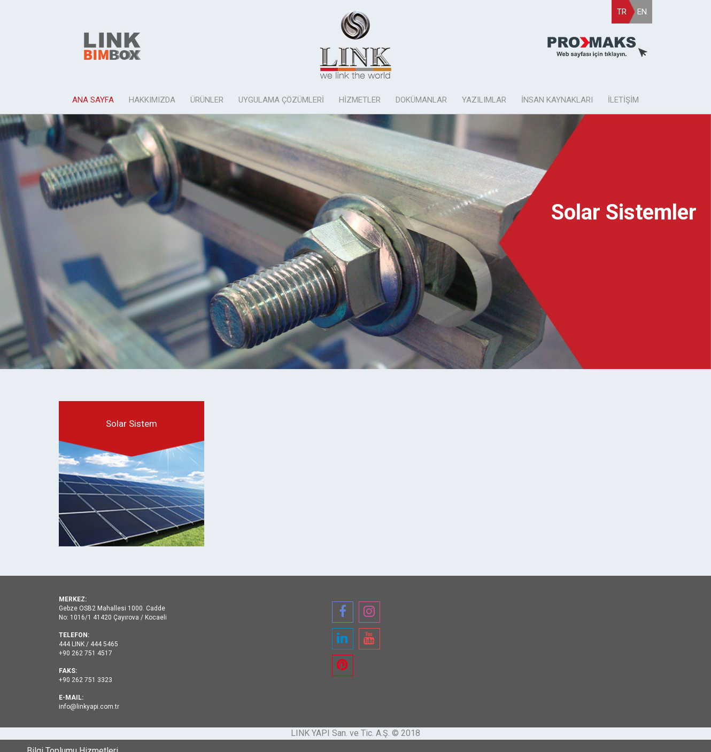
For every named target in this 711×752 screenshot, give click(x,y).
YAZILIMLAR (484, 100)
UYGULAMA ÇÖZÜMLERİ (281, 100)
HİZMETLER (360, 100)
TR (622, 12)
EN (642, 12)
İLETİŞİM (623, 100)
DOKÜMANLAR (421, 100)
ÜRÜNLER (206, 100)
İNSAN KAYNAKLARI (557, 100)
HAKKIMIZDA (152, 100)
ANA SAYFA (93, 100)
